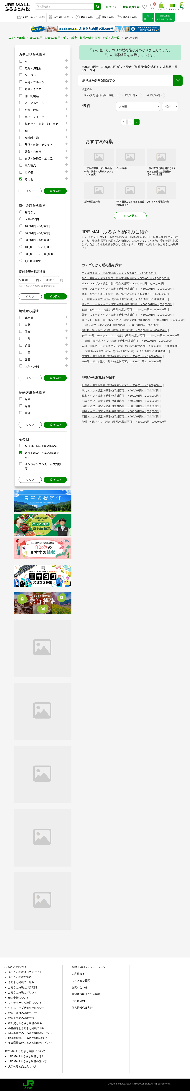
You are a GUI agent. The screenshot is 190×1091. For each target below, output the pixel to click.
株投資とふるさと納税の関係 (25, 1023)
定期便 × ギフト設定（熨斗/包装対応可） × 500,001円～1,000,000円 (122, 356)
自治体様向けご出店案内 (86, 994)
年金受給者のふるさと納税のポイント (30, 1042)
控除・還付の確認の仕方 (22, 1013)
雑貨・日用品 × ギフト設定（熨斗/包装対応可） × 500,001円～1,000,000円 (129, 340)
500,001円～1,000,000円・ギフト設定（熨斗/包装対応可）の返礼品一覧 (74, 37)
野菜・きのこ (33, 89)
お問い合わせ (79, 987)
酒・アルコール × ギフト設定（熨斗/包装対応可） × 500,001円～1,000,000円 (127, 304)
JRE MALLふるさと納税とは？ (26, 1056)
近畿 (27, 345)
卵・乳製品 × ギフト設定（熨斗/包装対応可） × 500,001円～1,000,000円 (124, 299)
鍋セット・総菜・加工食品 (41, 124)
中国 (27, 352)
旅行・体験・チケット (39, 144)
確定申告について (18, 997)
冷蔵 (27, 399)
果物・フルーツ (34, 82)
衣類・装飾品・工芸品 (39, 158)
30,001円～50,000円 (37, 233)
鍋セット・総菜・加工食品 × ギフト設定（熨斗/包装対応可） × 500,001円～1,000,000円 (133, 319)
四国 (27, 359)
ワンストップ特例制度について (26, 1007)
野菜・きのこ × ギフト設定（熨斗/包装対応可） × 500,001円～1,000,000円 (126, 293)
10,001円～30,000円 (37, 226)
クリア (30, 191)
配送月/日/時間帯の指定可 (41, 446)
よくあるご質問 (81, 980)
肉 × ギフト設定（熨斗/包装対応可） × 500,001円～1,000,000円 (119, 273)
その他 (29, 179)
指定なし (30, 212)
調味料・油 (32, 138)
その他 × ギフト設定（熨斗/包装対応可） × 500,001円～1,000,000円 (121, 361)
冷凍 (27, 406)
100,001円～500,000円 (39, 247)
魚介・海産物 (33, 68)
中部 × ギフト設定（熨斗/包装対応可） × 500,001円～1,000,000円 (120, 400)
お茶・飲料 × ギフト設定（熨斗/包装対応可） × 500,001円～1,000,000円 (124, 309)
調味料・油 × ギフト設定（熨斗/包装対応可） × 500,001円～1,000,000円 (124, 330)
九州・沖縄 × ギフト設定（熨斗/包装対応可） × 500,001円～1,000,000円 (124, 421)
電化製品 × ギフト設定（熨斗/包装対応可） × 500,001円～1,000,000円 (126, 351)
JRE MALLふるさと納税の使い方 (27, 1061)
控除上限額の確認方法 (21, 1018)
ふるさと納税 (16, 37)
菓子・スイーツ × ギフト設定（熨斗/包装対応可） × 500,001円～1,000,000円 (127, 314)
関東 (27, 331)
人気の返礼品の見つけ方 (22, 1066)
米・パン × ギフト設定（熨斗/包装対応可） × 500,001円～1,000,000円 (123, 283)
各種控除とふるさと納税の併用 (26, 1028)
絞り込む (55, 191)
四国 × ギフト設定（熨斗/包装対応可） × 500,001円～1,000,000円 (120, 416)
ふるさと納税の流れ (20, 977)
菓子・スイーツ (34, 117)
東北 (27, 325)
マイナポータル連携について (25, 1002)
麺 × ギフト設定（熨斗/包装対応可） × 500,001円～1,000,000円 (122, 325)
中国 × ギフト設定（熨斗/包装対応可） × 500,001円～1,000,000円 (120, 411)
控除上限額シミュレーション (89, 966)
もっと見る (130, 215)
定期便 (29, 172)
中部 (27, 339)
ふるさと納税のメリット (22, 992)
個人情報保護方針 (82, 1007)
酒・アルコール (34, 103)
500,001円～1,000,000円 (40, 254)
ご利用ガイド (79, 973)
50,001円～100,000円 (38, 240)
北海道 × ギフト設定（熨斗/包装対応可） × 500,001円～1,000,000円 (122, 385)
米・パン (30, 75)
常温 (27, 413)
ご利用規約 (78, 1000)
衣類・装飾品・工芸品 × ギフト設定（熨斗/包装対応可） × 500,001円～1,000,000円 (130, 345)
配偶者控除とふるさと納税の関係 (27, 1037)
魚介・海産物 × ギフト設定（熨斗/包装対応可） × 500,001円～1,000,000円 (126, 278)
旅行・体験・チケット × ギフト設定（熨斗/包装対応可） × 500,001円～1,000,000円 (130, 335)
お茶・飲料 (32, 110)
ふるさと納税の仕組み (21, 982)
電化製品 (30, 165)
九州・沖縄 (32, 366)
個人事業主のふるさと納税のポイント (30, 1033)
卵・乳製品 (32, 96)
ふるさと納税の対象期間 (22, 987)
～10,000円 (32, 219)
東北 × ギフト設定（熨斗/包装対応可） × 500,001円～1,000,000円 (120, 390)
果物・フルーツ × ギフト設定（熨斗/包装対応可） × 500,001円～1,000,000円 (127, 288)
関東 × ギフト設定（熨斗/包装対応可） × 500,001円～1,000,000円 (120, 395)
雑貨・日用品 (33, 152)
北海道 (29, 318)
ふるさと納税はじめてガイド (25, 971)
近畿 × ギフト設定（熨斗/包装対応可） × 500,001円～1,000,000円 (120, 406)
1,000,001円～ (34, 261)
